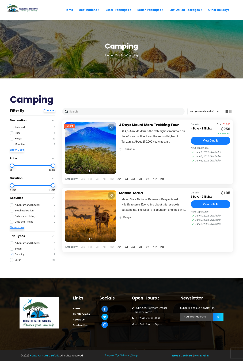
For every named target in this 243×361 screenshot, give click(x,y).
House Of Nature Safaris (44, 355)
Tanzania (129, 149)
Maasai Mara (131, 192)
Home (109, 55)
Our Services (81, 314)
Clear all (49, 110)
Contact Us (80, 325)
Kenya (127, 217)
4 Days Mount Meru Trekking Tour (149, 124)
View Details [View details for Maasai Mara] (210, 204)
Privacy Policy (201, 355)
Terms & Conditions (182, 355)
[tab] (89, 171)
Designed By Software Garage (121, 356)
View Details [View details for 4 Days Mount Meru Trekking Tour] (210, 140)
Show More (17, 149)
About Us (79, 319)
